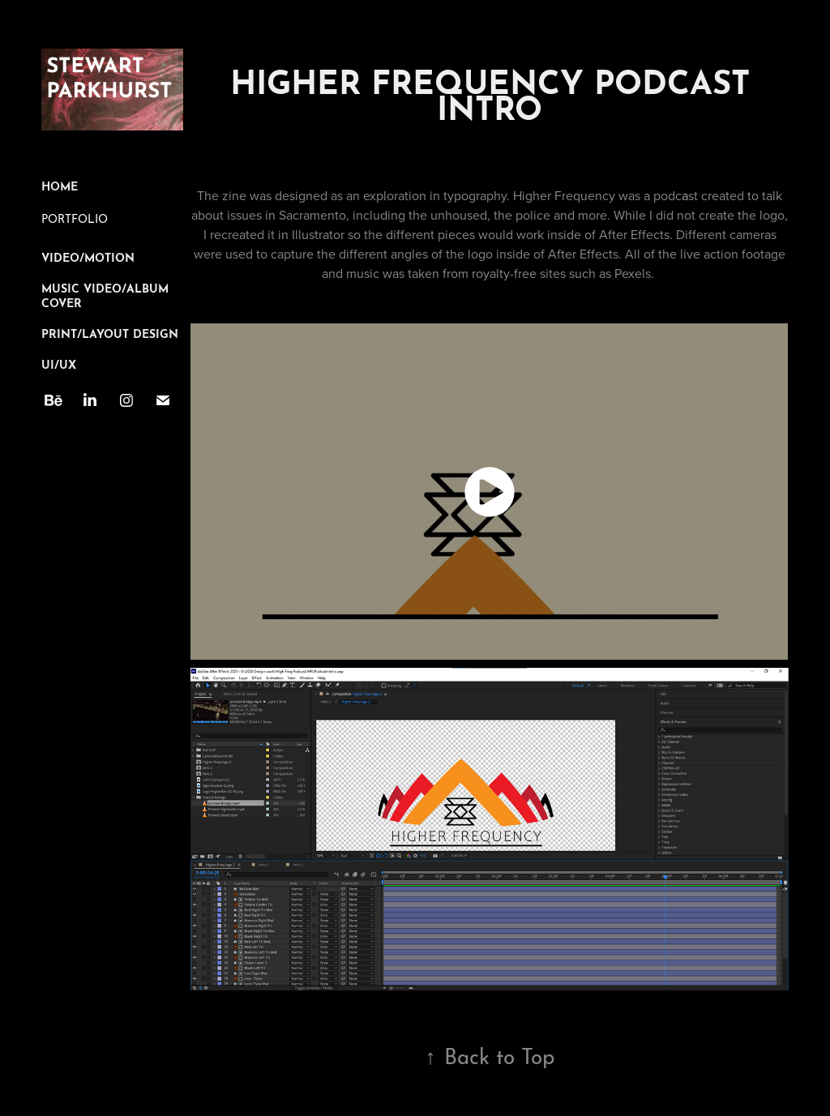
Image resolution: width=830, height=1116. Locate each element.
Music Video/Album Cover (105, 294)
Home (59, 185)
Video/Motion (88, 256)
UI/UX (58, 363)
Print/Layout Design (109, 332)
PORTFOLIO (74, 217)
